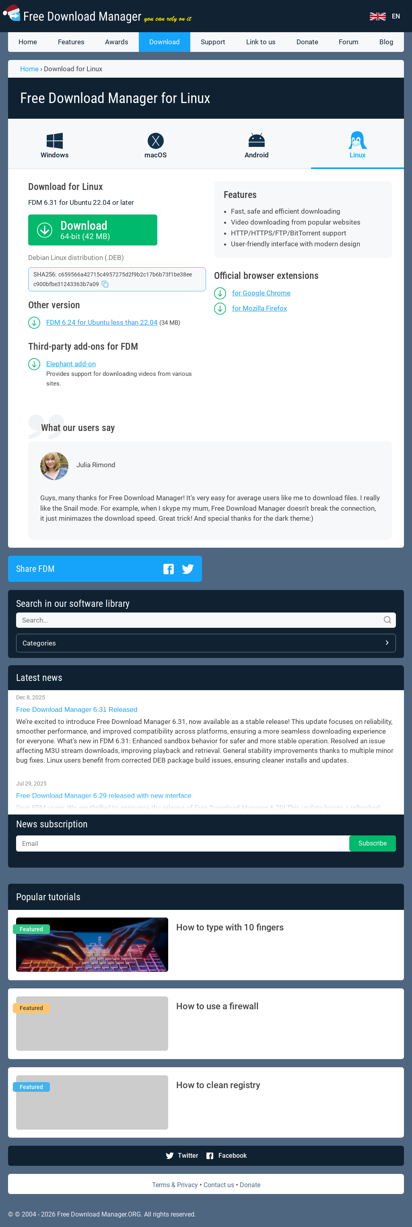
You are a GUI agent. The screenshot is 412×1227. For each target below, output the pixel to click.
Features (71, 42)
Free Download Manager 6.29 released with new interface (104, 796)
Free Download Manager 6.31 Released (76, 710)
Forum (348, 42)
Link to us (261, 42)
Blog (386, 42)
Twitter (188, 1155)
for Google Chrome (261, 293)
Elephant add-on (71, 364)
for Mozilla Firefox (259, 308)
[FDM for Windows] (54, 151)
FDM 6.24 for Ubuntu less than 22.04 (102, 322)
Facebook (232, 1155)
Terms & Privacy (175, 1185)
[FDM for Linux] (357, 151)
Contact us (219, 1185)
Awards (116, 42)
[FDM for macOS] (155, 151)
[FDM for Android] (256, 151)
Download (164, 42)
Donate (307, 42)
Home (28, 42)
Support (213, 42)
